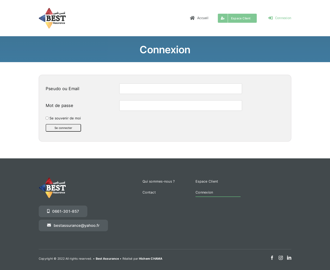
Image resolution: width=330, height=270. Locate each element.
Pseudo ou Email (63, 88)
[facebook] (272, 258)
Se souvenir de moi (63, 118)
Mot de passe (59, 105)
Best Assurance (107, 258)
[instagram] (281, 258)
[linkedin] (289, 258)
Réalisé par (142, 258)
